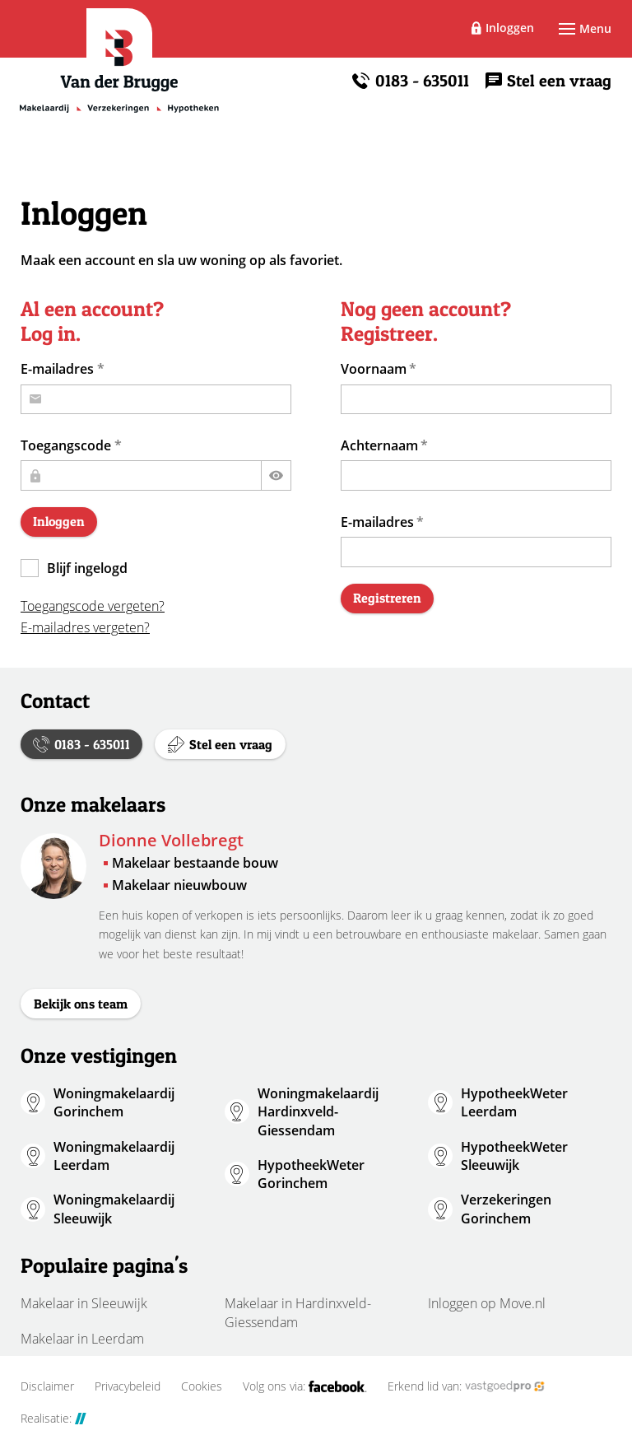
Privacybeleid (127, 1386)
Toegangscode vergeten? (93, 606)
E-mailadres (57, 369)
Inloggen (510, 27)
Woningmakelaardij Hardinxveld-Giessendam (318, 1111)
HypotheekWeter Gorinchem (311, 1174)
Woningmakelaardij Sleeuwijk (113, 1208)
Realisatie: (53, 1418)
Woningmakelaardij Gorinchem (113, 1102)
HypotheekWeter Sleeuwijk (514, 1156)
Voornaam (374, 369)
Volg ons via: (305, 1386)
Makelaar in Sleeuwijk (84, 1303)
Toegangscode (66, 445)
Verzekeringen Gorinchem (506, 1208)
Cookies (201, 1386)
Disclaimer (47, 1386)
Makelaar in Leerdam (82, 1339)
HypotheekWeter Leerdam (514, 1102)
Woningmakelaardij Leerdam (113, 1156)
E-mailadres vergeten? (85, 627)
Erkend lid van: (466, 1386)
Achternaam (379, 445)
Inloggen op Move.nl (487, 1303)
